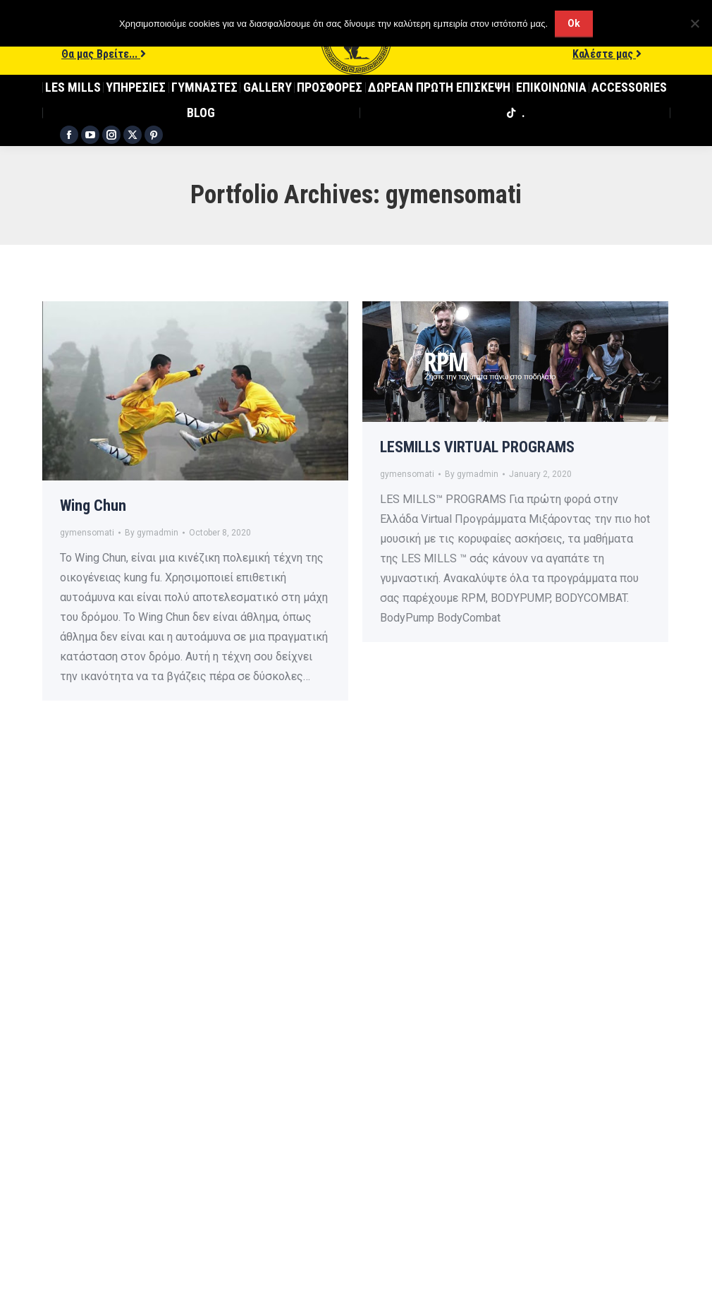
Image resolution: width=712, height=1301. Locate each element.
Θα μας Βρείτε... (103, 54)
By (151, 533)
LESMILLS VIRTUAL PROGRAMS (477, 447)
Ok (573, 23)
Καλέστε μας (607, 54)
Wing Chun (93, 505)
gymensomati (87, 533)
